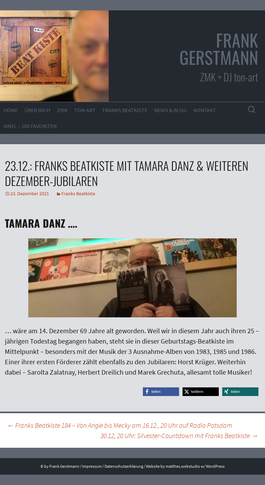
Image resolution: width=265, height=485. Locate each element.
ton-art (85, 110)
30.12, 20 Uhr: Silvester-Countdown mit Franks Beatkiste (179, 435)
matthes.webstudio (183, 466)
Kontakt (205, 110)
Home (10, 110)
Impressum (92, 466)
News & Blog (170, 110)
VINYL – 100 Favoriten (30, 125)
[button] (161, 391)
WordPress (215, 466)
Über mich (37, 110)
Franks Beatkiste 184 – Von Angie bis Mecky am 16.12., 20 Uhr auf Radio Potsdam (119, 425)
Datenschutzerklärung (124, 466)
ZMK (62, 110)
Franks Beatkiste (124, 110)
